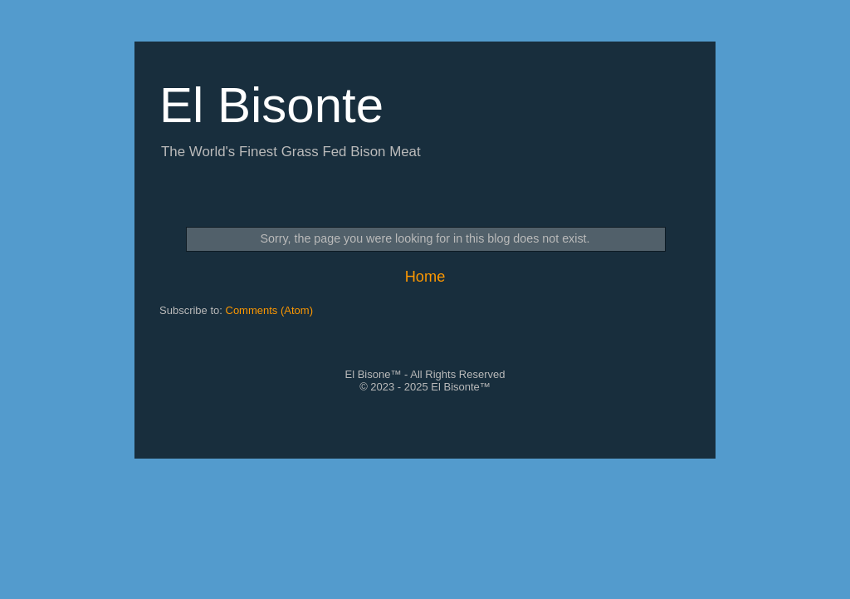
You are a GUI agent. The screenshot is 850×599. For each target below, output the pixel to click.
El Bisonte (271, 105)
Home (425, 276)
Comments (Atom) (269, 310)
